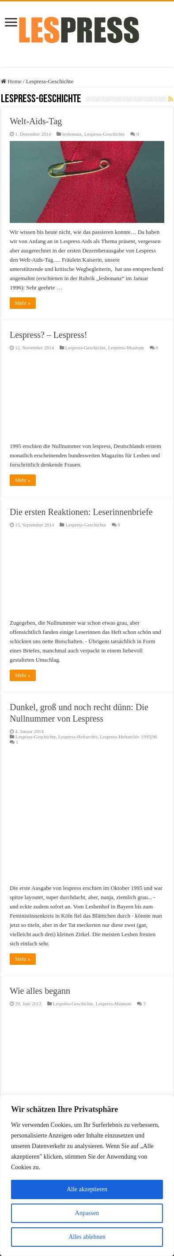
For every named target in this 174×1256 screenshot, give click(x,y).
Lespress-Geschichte (104, 134)
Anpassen (87, 1213)
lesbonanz (72, 134)
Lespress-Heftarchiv (78, 736)
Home (11, 81)
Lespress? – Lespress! (48, 335)
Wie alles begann (40, 991)
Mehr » (22, 303)
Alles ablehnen (87, 1237)
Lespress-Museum (126, 347)
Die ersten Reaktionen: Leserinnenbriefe (81, 512)
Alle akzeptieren (87, 1189)
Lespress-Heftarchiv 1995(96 (128, 736)
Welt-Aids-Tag (36, 121)
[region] (87, 1175)
